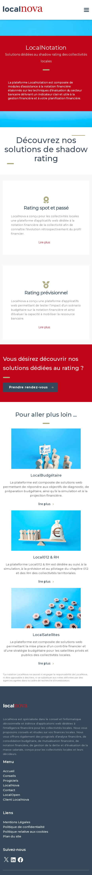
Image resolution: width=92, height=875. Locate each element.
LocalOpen (11, 795)
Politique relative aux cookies (25, 831)
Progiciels (10, 780)
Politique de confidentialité (24, 827)
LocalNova (11, 785)
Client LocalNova (16, 799)
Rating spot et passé (46, 208)
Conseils (9, 776)
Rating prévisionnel (46, 293)
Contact (9, 790)
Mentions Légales (16, 822)
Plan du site (12, 836)
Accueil (8, 771)
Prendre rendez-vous (31, 387)
